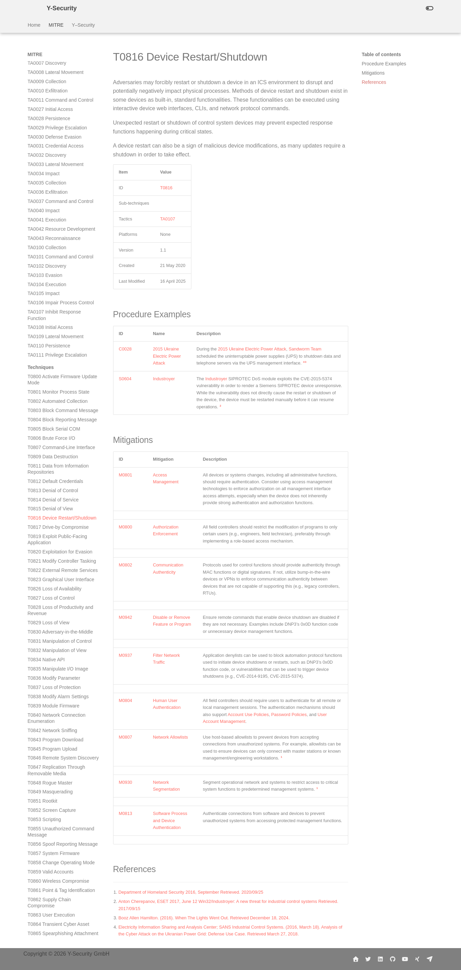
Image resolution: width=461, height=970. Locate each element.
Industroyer (164, 378)
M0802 (125, 564)
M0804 (125, 700)
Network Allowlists (170, 737)
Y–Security (83, 25)
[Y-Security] (32, 8)
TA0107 (167, 218)
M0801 (125, 474)
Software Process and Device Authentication (170, 820)
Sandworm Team (305, 349)
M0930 (125, 782)
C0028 (125, 349)
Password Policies (289, 714)
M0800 (125, 526)
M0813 (125, 813)
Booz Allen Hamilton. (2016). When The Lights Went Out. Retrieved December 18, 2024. (204, 917)
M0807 (125, 737)
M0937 (125, 655)
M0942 (125, 617)
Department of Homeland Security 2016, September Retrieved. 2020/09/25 (192, 892)
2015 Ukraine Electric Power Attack (167, 356)
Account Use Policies (248, 714)
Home (34, 25)
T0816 (166, 187)
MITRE (56, 25)
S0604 (125, 378)
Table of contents (381, 54)
